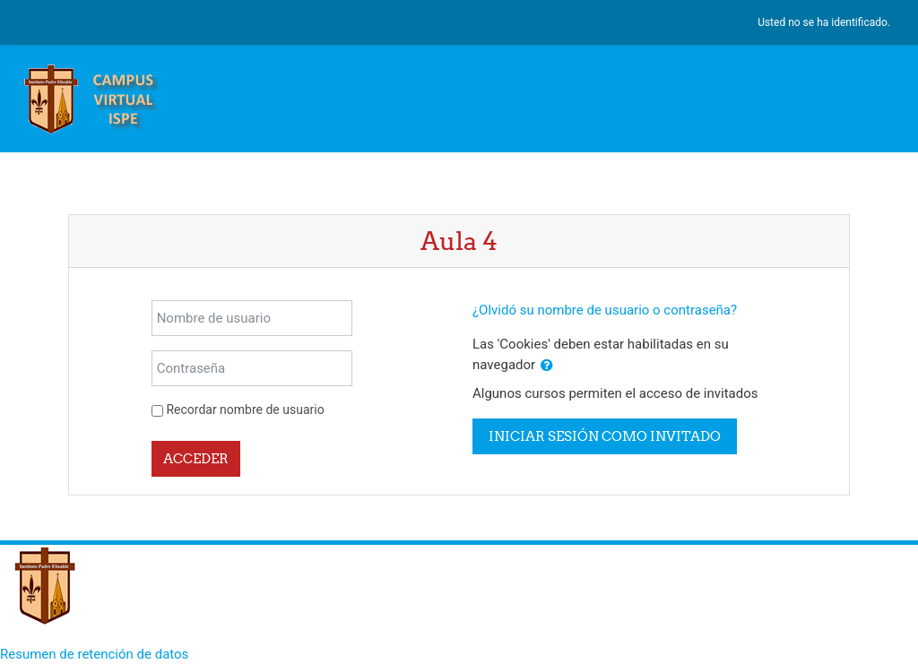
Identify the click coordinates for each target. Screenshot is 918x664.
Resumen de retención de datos (94, 654)
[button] (547, 366)
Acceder (196, 458)
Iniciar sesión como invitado (605, 435)
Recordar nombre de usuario (245, 409)
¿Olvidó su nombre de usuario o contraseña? (604, 310)
